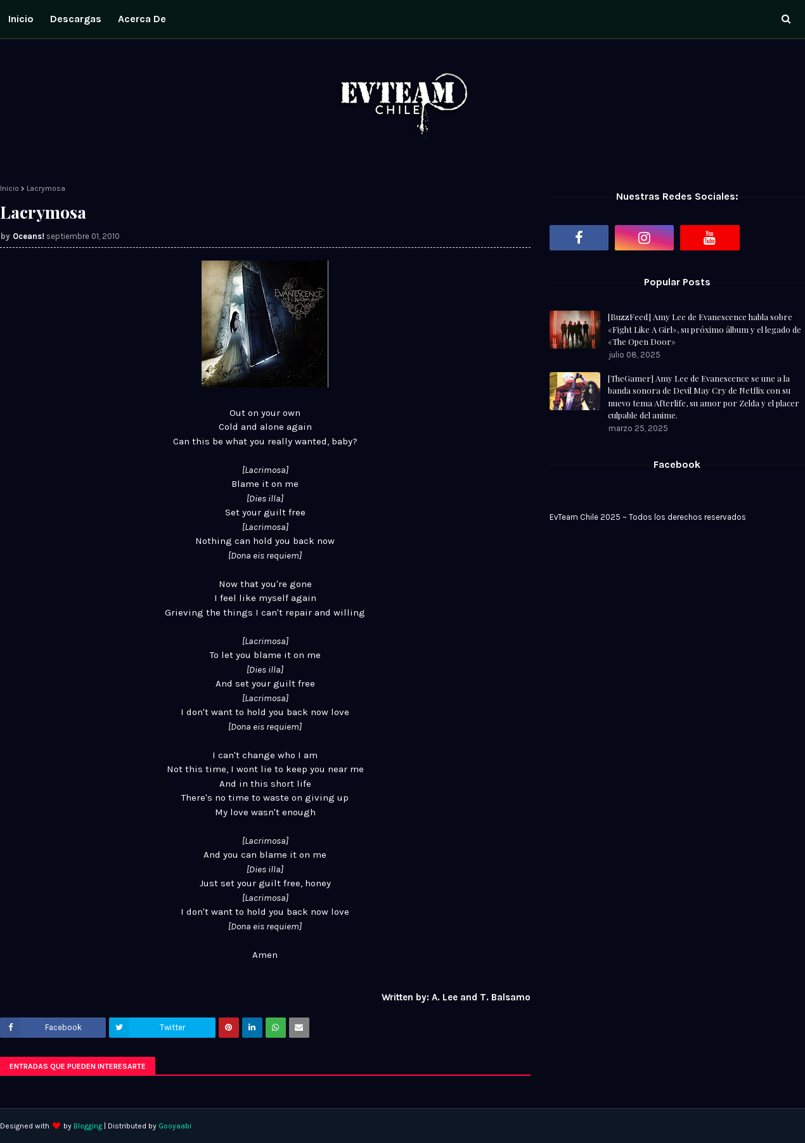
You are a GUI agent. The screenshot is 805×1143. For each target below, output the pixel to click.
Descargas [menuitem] (75, 19)
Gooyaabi (174, 1125)
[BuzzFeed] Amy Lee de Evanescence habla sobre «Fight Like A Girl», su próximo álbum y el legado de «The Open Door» (704, 329)
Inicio (9, 188)
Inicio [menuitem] (21, 19)
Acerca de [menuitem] (142, 19)
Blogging (88, 1125)
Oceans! (28, 236)
